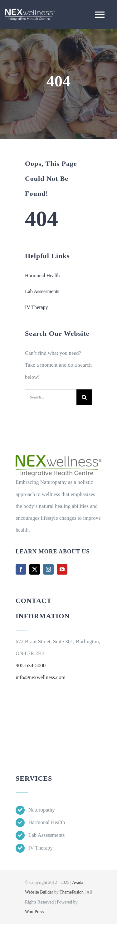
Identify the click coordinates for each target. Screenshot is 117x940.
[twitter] (34, 569)
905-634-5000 (31, 665)
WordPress (34, 911)
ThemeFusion (72, 892)
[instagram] (48, 569)
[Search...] (50, 397)
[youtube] (62, 569)
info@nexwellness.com (41, 677)
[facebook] (21, 569)
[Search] (84, 397)
